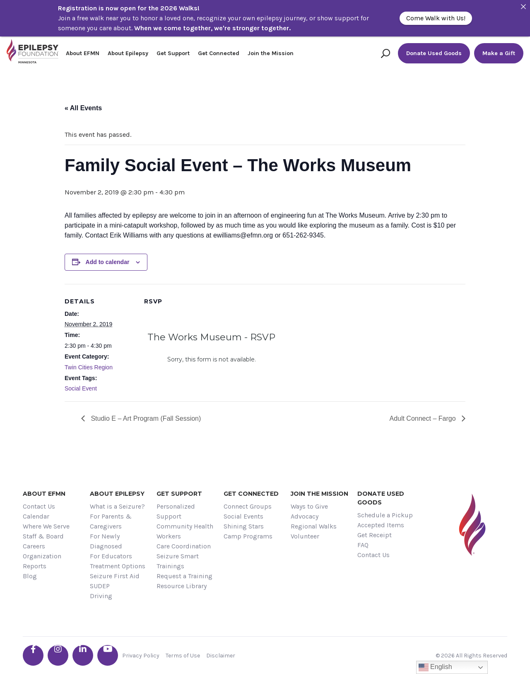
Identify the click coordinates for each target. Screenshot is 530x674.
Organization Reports (42, 561)
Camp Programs (248, 536)
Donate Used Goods (434, 53)
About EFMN (82, 53)
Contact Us (39, 506)
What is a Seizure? (117, 506)
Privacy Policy (140, 655)
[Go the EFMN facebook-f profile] (33, 655)
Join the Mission (271, 53)
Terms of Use (183, 655)
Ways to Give (309, 506)
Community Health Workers (185, 531)
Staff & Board (43, 536)
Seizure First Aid (115, 576)
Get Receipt (374, 535)
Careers (34, 546)
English (435, 667)
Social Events (243, 516)
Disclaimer (220, 655)
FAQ (363, 545)
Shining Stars (244, 526)
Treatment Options (117, 566)
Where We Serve (46, 526)
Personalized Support (176, 511)
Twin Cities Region (89, 367)
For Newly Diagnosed (106, 541)
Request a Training (184, 576)
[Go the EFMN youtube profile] (107, 655)
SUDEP (100, 586)
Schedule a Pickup (385, 515)
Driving (101, 596)
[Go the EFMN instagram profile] (58, 655)
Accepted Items (380, 525)
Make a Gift (498, 53)
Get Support (173, 53)
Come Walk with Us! (435, 18)
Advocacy (304, 516)
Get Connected (218, 53)
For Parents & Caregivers (111, 521)
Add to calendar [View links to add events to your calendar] (108, 262)
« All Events (83, 108)
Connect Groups (248, 506)
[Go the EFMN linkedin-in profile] (82, 655)
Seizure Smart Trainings (178, 561)
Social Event (81, 388)
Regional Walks (314, 526)
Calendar (36, 516)
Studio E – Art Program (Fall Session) (145, 418)
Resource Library (182, 586)
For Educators (111, 556)
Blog (30, 576)
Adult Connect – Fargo (423, 418)
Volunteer (305, 536)
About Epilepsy (128, 53)
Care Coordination (184, 546)
